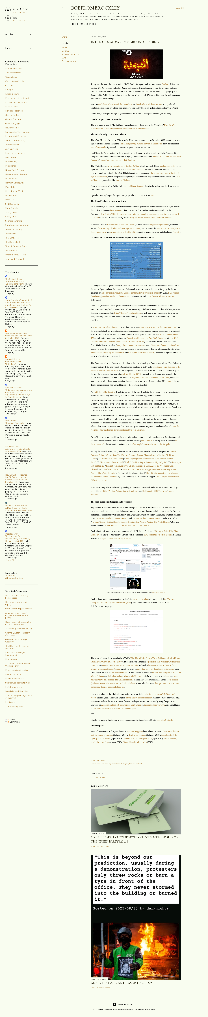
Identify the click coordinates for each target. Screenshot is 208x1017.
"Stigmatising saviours (158, 225)
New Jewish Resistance (16, 475)
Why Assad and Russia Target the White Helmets (151, 217)
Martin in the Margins (15, 153)
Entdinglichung (12, 94)
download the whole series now (148, 104)
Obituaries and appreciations (18, 609)
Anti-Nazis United (13, 73)
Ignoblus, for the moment (17, 132)
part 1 (143, 441)
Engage (9, 89)
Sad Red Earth (12, 204)
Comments (14, 722)
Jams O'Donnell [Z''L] (15, 140)
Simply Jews (11, 212)
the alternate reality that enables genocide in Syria (115, 708)
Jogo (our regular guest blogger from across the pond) (16, 615)
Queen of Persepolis (14, 423)
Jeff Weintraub (12, 145)
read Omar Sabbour (135, 186)
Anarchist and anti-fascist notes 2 (121, 983)
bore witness (115, 210)
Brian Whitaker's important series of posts (121, 491)
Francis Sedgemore (14, 111)
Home (74, 24)
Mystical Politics (12, 359)
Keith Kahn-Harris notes (104, 392)
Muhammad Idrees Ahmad (111, 462)
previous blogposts (135, 731)
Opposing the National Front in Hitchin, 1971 (18, 337)
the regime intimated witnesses (141, 352)
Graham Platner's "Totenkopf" (13, 362)
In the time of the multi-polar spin (137, 738)
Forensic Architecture (135, 338)
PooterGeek (11, 195)
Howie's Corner (12, 128)
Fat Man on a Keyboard (16, 102)
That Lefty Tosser (13, 238)
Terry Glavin (10, 233)
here (153, 195)
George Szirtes (12, 115)
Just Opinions (11, 149)
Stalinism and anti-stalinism (17, 683)
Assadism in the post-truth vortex (115, 705)
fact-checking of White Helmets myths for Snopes (119, 228)
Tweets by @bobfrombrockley (14, 577)
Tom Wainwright (158, 592)
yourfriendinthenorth (15, 259)
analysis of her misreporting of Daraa (115, 538)
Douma (65, 51)
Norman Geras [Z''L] (14, 183)
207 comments (103, 846)
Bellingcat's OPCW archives (155, 491)
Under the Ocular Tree (15, 255)
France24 (177, 232)
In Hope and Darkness (15, 136)
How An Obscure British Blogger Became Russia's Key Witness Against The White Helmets (131, 522)
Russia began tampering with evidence (107, 352)
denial (64, 47)
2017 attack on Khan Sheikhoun (106, 327)
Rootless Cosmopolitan (16, 505)
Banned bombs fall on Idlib (135, 742)
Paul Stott (10, 187)
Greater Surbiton (13, 119)
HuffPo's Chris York (112, 469)
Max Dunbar (11, 157)
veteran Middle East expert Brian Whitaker (120, 665)
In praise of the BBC (71, 54)
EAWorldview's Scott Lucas (111, 459)
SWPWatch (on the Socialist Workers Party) (18, 664)
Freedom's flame (13, 674)
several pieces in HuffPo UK (122, 232)
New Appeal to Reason (16, 174)
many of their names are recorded (131, 345)
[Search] (180, 8)
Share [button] (64, 37)
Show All (10, 560)
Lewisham (10, 702)
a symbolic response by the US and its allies (150, 377)
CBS (160, 334)
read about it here (105, 104)
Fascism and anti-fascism (17, 670)
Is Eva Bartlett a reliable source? (147, 518)
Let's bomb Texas (13, 687)
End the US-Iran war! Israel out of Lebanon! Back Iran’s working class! (18, 305)
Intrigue (165, 84)
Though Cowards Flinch (16, 246)
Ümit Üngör (136, 705)
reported (170, 381)
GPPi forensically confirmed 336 (161, 296)
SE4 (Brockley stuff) (14, 706)
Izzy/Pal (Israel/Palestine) (17, 691)
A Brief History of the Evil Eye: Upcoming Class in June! (18, 509)
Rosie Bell (9, 200)
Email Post (101, 760)
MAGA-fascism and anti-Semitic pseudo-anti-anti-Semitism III (17, 479)
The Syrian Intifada (13, 279)
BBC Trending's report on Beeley (158, 535)
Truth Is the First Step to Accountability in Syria (145, 462)
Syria (64, 58)
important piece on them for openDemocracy (156, 669)
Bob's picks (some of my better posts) (16, 596)
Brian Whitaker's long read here (127, 313)
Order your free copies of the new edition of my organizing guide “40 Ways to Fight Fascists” (18, 393)
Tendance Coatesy (13, 229)
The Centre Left (12, 242)
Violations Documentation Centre (165, 345)
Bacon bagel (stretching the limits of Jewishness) (18, 623)
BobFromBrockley (95, 8)
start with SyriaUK (165, 720)
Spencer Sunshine (13, 221)
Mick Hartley (11, 161)
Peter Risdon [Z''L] (14, 191)
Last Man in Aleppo (135, 169)
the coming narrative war (154, 705)
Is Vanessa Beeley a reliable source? (112, 518)
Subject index (87, 24)
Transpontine (11, 250)
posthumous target (167, 166)
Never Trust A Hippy (14, 170)
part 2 (149, 441)
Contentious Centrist (15, 81)
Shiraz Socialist (12, 208)
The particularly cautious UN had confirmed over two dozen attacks (131, 293)
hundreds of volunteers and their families (117, 160)
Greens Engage (12, 123)
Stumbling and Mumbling (17, 225)
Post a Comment (98, 777)
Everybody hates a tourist (17, 98)
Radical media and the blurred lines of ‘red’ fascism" (127, 525)
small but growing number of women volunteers (141, 144)
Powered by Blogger (123, 1004)
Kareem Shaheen (123, 180)
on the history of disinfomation (139, 698)
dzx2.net (9, 85)
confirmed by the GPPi (131, 374)
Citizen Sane (11, 77)
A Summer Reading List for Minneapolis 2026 (18, 450)
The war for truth (69, 61)
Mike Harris (10, 166)
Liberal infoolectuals (14, 678)
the (154, 338)
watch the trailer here (123, 104)
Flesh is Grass (11, 106)
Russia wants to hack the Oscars (121, 225)
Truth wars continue (137, 735)
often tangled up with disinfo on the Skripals (151, 444)
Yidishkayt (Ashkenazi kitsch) (18, 628)
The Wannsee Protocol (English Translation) (16, 282)
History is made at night (16, 333)
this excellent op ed (120, 672)
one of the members (140, 599)
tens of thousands (98, 147)
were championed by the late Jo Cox (123, 166)
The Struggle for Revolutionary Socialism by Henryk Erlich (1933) (17, 538)
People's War (11, 534)
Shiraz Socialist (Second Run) (18, 300)
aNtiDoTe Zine (12, 446)
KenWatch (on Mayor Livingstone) (15, 653)
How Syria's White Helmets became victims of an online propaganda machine (133, 214)
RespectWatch (12, 659)
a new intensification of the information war (158, 327)
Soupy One (10, 216)
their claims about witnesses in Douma (124, 676)
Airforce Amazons (13, 68)
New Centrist (11, 178)
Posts (11, 719)
